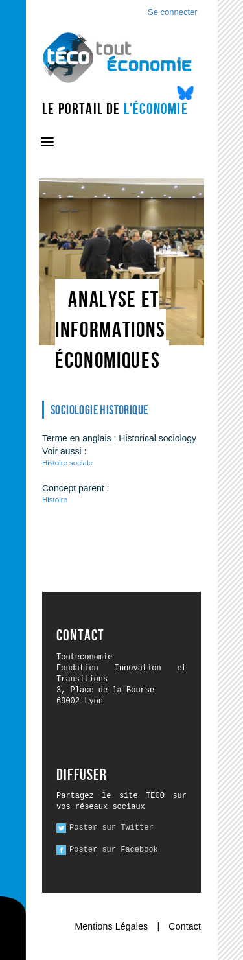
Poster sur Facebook (113, 849)
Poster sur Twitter (111, 827)
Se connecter (173, 12)
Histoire (54, 500)
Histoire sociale (67, 463)
